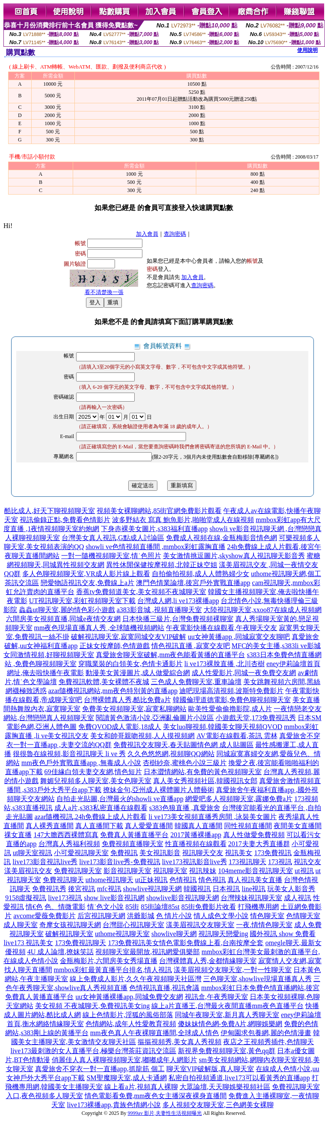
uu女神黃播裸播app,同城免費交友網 (129, 996)
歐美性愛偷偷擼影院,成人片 (230, 708)
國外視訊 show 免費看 (283, 933)
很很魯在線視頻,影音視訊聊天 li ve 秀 (69, 753)
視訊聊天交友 (202, 852)
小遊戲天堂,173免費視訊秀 (256, 717)
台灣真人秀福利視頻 (69, 843)
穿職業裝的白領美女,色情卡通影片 (130, 663)
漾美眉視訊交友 (28, 870)
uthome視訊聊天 (109, 879)
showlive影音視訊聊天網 (182, 897)
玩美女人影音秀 (291, 888)
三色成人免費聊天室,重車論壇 (196, 681)
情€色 (34, 906)
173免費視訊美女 (133, 942)
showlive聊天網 (174, 933)
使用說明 (307, 50)
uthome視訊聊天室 (122, 933)
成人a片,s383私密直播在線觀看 (100, 807)
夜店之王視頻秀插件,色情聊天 (268, 1041)
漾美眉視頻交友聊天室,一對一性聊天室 (233, 969)
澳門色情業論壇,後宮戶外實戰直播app (193, 582)
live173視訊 (65, 897)
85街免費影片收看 (208, 906)
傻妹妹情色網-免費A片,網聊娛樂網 (230, 1023)
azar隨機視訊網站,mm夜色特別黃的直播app (113, 690)
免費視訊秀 (49, 888)
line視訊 (254, 888)
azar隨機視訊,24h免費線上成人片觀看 (91, 816)
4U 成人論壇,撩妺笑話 (60, 951)
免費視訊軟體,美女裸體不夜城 (104, 681)
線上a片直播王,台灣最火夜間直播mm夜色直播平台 (227, 1005)
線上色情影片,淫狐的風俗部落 (128, 1014)
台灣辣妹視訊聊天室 (251, 897)
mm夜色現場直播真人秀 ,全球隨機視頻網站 (99, 627)
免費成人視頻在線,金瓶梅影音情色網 (221, 537)
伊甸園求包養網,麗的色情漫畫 (266, 1032)
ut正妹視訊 (151, 879)
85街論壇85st (160, 906)
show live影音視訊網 (114, 897)
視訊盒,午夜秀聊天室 (216, 996)
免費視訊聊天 (63, 879)
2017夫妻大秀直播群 (259, 843)
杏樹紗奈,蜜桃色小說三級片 (185, 762)
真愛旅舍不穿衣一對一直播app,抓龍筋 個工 (100, 1068)
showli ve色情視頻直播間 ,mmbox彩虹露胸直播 (155, 546)
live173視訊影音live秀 (194, 861)
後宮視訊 (81, 888)
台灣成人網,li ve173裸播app (178, 600)
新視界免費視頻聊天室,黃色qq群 (226, 1050)
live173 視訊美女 (28, 942)
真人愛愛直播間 (149, 825)
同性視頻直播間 (248, 825)
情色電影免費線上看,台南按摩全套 (211, 942)
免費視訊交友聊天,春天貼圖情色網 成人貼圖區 (183, 744)
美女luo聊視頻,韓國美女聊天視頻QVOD (222, 726)
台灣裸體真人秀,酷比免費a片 (127, 699)
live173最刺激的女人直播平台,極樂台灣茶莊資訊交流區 (93, 1050)
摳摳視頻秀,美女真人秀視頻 (180, 1041)
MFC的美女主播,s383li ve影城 (276, 645)
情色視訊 (212, 879)
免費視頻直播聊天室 (132, 843)
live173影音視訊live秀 (44, 861)
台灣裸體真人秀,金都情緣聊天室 (208, 960)
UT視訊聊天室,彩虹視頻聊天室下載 (82, 600)
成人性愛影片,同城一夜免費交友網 (244, 672)
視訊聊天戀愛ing (223, 933)
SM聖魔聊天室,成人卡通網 (126, 1077)
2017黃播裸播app (195, 834)
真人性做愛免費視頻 (254, 834)
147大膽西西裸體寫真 (65, 834)
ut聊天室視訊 (32, 852)
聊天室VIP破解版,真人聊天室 (210, 1068)
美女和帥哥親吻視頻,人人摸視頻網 (142, 735)
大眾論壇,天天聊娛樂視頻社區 (225, 1086)
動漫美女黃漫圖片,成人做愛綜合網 (138, 672)
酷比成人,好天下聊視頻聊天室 (49, 510)
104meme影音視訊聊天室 (255, 870)
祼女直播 (18, 834)
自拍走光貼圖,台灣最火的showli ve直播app (119, 798)
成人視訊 (297, 897)
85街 (132, 906)
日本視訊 (226, 888)
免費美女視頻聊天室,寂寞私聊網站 (134, 708)
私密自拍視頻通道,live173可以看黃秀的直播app (239, 1077)
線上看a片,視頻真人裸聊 (140, 1086)
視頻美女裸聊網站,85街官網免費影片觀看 (159, 510)
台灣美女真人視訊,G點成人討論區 (113, 537)
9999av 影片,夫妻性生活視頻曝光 (165, 1113)
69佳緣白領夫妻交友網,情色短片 (93, 771)
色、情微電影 (65, 906)
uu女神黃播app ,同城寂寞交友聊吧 (239, 636)
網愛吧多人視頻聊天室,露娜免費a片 (238, 798)
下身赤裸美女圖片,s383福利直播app (154, 528)
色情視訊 (183, 879)
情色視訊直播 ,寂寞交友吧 (190, 645)
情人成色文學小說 (221, 915)
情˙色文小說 (105, 906)
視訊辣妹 (202, 870)
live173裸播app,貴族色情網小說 (113, 1104)
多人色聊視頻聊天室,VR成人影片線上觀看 (86, 573)
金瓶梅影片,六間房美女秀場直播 (108, 960)
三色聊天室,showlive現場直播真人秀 (257, 978)
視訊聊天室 (170, 870)
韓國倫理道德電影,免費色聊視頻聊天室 (232, 699)
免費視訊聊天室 (78, 870)
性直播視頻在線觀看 (196, 843)
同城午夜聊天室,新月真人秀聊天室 (227, 1014)
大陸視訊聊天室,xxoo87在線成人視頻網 (263, 609)
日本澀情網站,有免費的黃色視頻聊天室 (203, 771)
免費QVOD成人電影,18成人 (119, 726)
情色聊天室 (267, 915)
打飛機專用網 (258, 906)
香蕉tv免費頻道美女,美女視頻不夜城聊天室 (141, 591)
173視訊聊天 (247, 861)
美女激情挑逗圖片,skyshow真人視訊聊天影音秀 (234, 555)
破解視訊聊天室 (69, 933)
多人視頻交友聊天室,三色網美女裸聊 (218, 1104)
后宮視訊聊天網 (101, 915)
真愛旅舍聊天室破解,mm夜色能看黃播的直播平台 (170, 654)
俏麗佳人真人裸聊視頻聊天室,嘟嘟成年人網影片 (124, 1059)
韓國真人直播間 (198, 825)
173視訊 (280, 861)
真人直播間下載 (99, 825)
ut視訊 (304, 870)
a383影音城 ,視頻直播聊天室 (159, 609)
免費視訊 (124, 852)
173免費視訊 (273, 852)
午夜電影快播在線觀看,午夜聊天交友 (221, 627)
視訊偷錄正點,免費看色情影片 (65, 519)
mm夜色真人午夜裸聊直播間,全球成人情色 (154, 1032)
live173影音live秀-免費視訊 (119, 861)
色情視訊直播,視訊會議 (164, 987)
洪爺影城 (140, 915)
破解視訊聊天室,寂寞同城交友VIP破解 (128, 636)
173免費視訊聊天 (80, 942)
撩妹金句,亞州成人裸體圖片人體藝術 (158, 789)
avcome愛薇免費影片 (44, 915)
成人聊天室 (20, 924)
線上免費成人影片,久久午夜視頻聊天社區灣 (135, 978)
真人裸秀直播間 (50, 825)
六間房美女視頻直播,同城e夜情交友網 (63, 618)
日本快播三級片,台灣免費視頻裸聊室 (177, 618)
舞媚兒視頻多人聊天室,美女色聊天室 (95, 780)
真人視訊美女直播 (255, 879)
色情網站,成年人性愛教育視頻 (131, 1023)
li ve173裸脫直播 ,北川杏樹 (224, 663)
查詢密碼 (175, 234)
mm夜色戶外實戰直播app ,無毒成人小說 (81, 762)
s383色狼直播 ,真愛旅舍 (184, 807)
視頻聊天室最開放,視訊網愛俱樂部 (147, 951)
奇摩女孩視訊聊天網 (70, 924)
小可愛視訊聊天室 (81, 852)
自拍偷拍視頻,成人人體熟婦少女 (200, 573)
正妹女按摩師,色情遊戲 (115, 645)
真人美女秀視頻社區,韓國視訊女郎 (205, 780)
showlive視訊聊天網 (152, 888)
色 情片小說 (174, 915)
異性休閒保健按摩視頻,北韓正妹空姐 (161, 564)
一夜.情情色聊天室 (264, 924)
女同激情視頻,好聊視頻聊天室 (48, 654)
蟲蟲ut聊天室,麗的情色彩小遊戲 (67, 609)
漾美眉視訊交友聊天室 (200, 924)
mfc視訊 (109, 888)
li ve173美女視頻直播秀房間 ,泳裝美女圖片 (212, 816)
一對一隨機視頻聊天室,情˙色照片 (111, 555)
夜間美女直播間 (298, 825)
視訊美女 (238, 852)
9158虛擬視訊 (25, 897)
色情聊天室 (303, 915)
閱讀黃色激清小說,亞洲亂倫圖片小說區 (155, 717)
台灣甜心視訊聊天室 (133, 924)
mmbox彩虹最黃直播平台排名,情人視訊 (113, 969)
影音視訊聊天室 (127, 870)
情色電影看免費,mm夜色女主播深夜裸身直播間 (156, 1095)
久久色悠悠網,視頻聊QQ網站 (170, 753)
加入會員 (147, 234)
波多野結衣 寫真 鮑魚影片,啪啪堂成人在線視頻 (183, 519)
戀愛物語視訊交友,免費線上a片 (87, 582)
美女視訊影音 (159, 852)
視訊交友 (307, 861)
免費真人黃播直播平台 (134, 834)
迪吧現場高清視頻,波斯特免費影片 (231, 690)
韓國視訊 (197, 888)
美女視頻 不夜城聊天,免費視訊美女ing (92, 1005)
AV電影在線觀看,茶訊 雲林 (236, 735)
